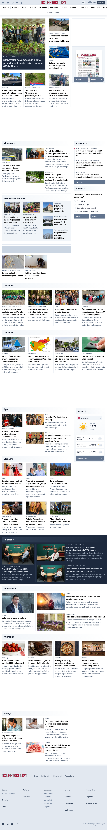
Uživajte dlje (5, 658)
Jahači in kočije (54, 516)
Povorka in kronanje (9, 214)
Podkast (8, 540)
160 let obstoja (49, 172)
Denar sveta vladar (87, 353)
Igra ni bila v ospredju (8, 428)
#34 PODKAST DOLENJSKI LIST (75, 566)
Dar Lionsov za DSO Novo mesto (12, 57)
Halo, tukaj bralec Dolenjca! (32, 87)
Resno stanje (32, 353)
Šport (6, 409)
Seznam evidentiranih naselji (57, 33)
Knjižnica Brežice (86, 306)
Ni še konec (5, 87)
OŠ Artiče (58, 306)
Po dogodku (5, 353)
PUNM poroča (6, 162)
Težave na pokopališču (55, 87)
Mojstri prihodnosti (15, 270)
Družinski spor (59, 353)
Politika (4, 615)
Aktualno (8, 143)
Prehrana (47, 718)
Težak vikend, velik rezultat (52, 433)
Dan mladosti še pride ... (30, 214)
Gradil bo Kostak (49, 148)
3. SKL (47, 414)
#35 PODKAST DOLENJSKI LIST (75, 545)
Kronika (51, 60)
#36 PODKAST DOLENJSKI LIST (11, 566)
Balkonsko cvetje (70, 614)
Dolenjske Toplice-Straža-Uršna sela (12, 306)
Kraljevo (28, 478)
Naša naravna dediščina (61, 230)
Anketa (79, 189)
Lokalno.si (9, 286)
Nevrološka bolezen (7, 733)
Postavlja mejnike (6, 516)
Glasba (52, 478)
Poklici (35, 270)
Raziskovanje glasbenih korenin (37, 306)
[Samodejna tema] (83, 2)
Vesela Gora (57, 203)
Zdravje (68, 593)
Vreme (81, 411)
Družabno (8, 459)
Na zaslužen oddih (31, 516)
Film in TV (4, 478)
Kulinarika (31, 658)
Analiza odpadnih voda (60, 216)
